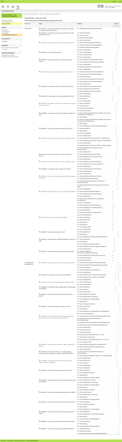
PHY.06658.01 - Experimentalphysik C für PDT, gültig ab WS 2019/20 (57, 42)
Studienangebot (6, 31)
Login (120, 1)
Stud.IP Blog (10, 440)
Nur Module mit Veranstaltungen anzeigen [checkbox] (11, 48)
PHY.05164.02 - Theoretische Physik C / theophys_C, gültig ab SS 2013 (57, 161)
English (114, 1)
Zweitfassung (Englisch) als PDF (10, 56)
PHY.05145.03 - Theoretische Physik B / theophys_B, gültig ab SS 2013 (57, 138)
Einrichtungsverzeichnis (7, 21)
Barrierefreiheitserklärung (32, 440)
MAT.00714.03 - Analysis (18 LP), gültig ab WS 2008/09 (53, 217)
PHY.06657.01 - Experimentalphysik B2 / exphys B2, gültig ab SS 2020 (57, 262)
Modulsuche (5, 29)
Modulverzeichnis (6, 23)
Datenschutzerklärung (19, 440)
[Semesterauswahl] (12, 41)
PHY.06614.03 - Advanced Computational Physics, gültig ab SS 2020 (56, 282)
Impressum (3, 440)
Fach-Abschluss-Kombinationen (9, 34)
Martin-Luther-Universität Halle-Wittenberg (109, 6)
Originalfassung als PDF (8, 55)
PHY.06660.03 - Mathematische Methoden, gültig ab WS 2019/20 (56, 72)
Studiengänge (5, 33)
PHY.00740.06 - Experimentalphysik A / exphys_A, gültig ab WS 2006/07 (58, 191)
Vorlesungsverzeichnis (7, 20)
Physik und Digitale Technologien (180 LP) (50, 14)
